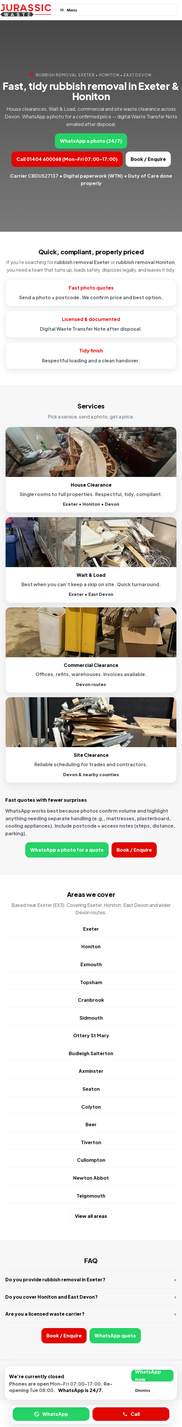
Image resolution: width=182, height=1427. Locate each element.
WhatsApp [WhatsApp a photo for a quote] (51, 1414)
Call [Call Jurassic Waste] (131, 1414)
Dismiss (142, 1390)
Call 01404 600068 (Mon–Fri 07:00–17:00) (67, 159)
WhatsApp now (148, 1375)
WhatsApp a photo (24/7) (91, 141)
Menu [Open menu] (68, 10)
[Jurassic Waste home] (26, 10)
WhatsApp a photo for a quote (67, 850)
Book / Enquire (148, 159)
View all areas (91, 1216)
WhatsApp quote (115, 1335)
